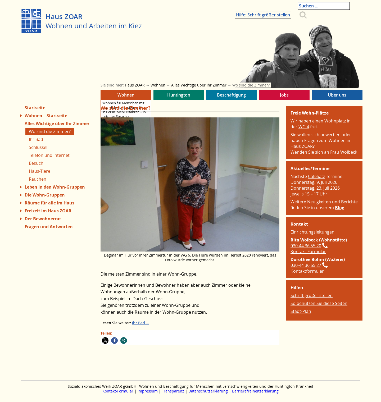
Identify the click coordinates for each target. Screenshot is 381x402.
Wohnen (126, 96)
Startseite (35, 108)
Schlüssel (38, 147)
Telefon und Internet (49, 155)
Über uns (337, 96)
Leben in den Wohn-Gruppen (55, 187)
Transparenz (173, 391)
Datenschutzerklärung (208, 391)
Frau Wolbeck (343, 152)
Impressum (148, 391)
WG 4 (303, 127)
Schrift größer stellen (312, 295)
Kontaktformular (307, 271)
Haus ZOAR (64, 16)
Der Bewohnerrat (43, 219)
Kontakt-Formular (308, 251)
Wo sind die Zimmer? (50, 131)
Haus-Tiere (39, 171)
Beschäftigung (231, 96)
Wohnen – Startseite (46, 115)
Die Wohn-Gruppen (45, 195)
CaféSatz (316, 176)
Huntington (178, 96)
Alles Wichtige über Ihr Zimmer (57, 123)
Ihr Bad (138, 322)
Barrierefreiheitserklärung (255, 391)
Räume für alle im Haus (49, 203)
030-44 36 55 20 (306, 246)
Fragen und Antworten (49, 227)
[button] (105, 340)
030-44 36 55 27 (306, 265)
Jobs (284, 96)
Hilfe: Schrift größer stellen (275, 7)
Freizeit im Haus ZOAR (48, 211)
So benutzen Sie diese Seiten (319, 303)
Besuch (36, 163)
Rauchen (37, 179)
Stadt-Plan (301, 311)
